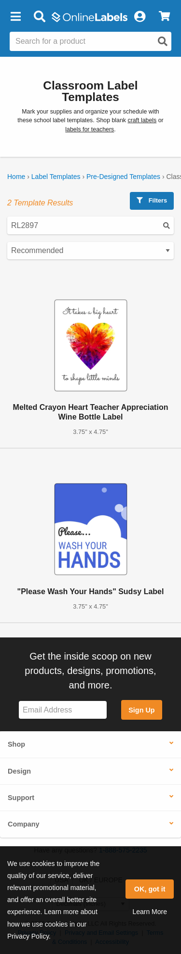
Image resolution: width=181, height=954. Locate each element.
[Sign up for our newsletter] (63, 710)
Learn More (149, 912)
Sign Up (141, 710)
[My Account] (139, 16)
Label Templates (56, 176)
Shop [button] (16, 744)
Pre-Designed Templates (123, 176)
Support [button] (21, 797)
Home (16, 176)
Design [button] (19, 771)
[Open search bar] (39, 16)
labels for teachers (89, 129)
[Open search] (162, 41)
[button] (15, 16)
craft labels (141, 120)
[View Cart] (164, 17)
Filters (152, 200)
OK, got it (150, 889)
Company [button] (24, 824)
